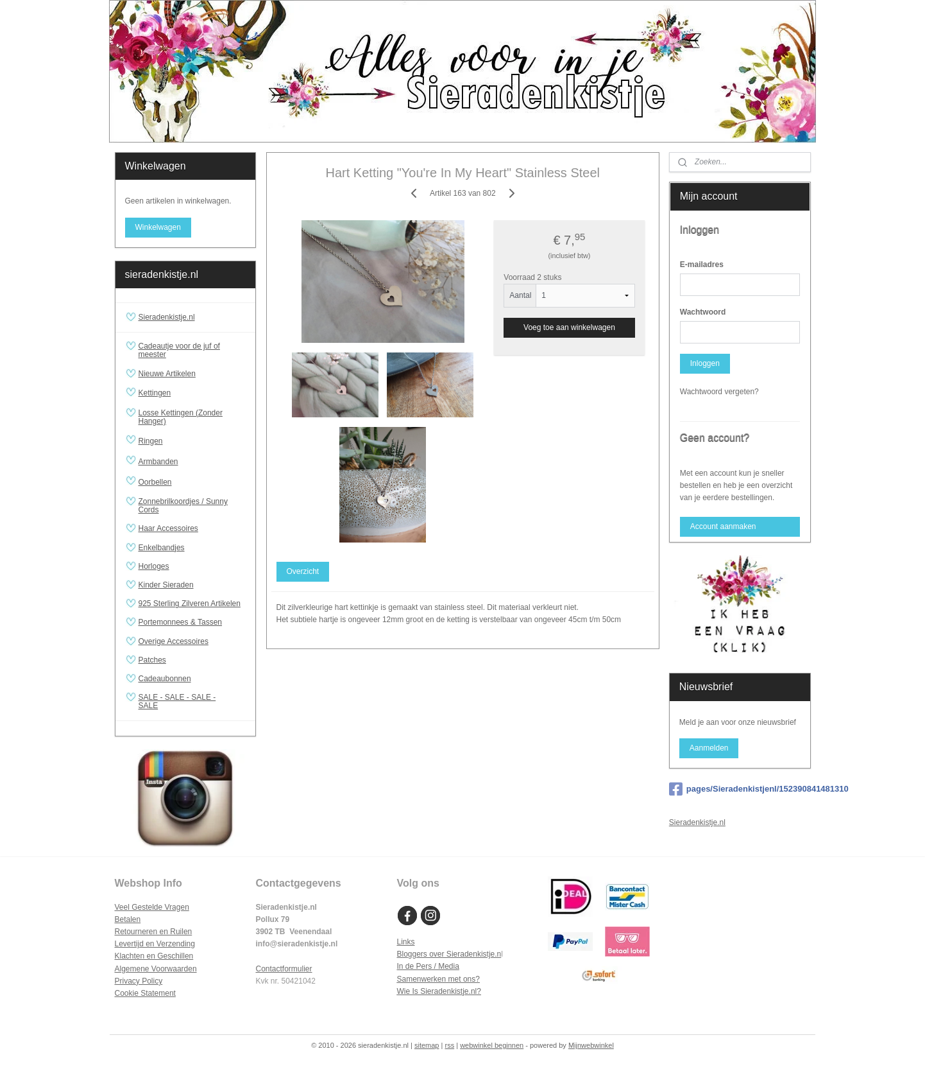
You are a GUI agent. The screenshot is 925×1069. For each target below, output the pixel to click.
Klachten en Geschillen (154, 956)
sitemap (426, 1045)
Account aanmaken (723, 526)
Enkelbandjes (162, 547)
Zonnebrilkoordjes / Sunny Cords (183, 505)
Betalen (128, 919)
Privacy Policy (139, 981)
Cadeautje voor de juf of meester (179, 350)
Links (406, 941)
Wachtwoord (703, 312)
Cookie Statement (145, 993)
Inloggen (705, 363)
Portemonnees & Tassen (181, 622)
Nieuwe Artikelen (167, 373)
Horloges (154, 566)
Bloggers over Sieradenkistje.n (449, 954)
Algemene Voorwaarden (156, 968)
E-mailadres (702, 264)
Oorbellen (192, 482)
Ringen (192, 441)
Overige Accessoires (173, 641)
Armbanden (192, 461)
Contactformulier (284, 968)
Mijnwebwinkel (591, 1045)
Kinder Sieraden (166, 584)
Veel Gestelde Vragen (152, 907)
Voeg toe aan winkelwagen (569, 327)
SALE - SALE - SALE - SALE (192, 701)
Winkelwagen (157, 227)
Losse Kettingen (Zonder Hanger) (181, 417)
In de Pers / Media (428, 966)
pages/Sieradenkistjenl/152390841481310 (740, 789)
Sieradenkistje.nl (167, 317)
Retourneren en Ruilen (153, 931)
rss (449, 1045)
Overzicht (302, 571)
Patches (152, 660)
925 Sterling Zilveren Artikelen (190, 603)
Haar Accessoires (168, 528)
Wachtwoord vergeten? (719, 391)
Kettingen (192, 393)
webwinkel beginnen (491, 1045)
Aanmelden (709, 747)
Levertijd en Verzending (155, 943)
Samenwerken (421, 979)
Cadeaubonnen (165, 678)
